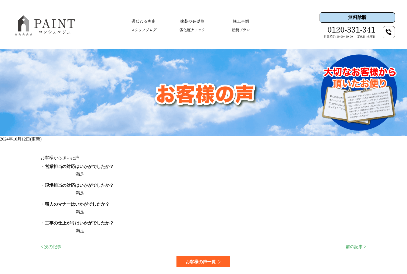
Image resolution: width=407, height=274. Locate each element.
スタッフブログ (144, 30)
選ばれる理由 (144, 21)
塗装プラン (241, 30)
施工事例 (241, 21)
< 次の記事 (51, 246)
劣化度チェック (192, 30)
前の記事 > (356, 246)
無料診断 (357, 17)
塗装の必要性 (192, 21)
